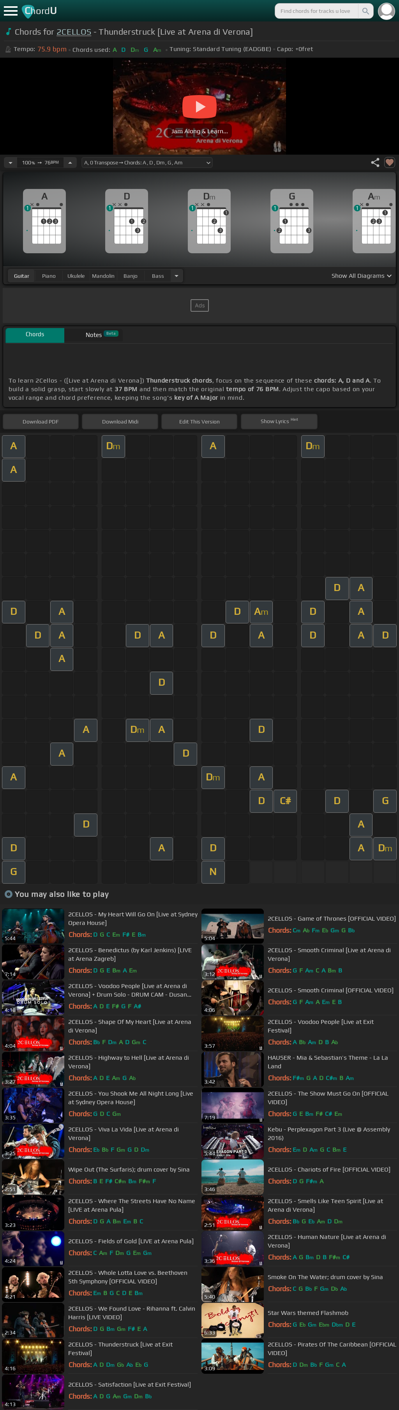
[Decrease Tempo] (10, 162)
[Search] (365, 11)
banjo (131, 276)
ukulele (76, 276)
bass (158, 276)
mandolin (103, 276)
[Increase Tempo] (70, 162)
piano (49, 276)
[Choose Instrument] (176, 276)
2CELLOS (73, 32)
